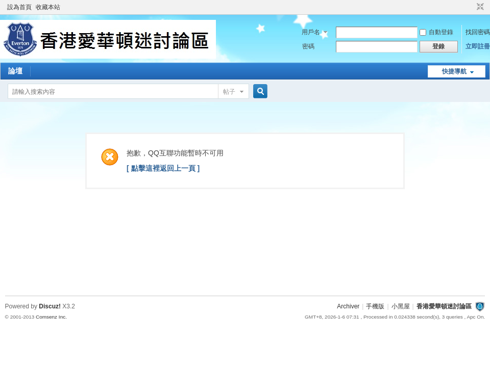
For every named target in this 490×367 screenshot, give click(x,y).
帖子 (229, 91)
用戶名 (311, 32)
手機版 (375, 306)
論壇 (15, 71)
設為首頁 (19, 7)
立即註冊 (477, 46)
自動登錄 (436, 32)
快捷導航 (454, 71)
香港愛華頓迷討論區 (444, 306)
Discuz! (50, 306)
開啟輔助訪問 (470, 7)
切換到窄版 (479, 7)
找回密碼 (477, 32)
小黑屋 (400, 306)
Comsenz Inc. (51, 317)
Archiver (348, 306)
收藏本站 (48, 7)
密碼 (308, 46)
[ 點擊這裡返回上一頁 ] (163, 168)
